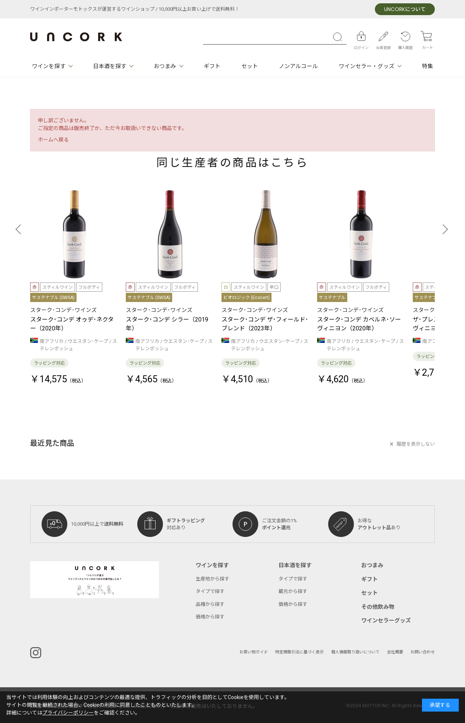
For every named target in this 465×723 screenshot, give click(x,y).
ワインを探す (48, 66)
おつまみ (165, 66)
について (405, 9)
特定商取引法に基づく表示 (299, 652)
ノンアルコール (298, 66)
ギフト (212, 66)
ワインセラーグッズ (386, 621)
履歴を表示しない (416, 444)
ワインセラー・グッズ (366, 66)
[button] (20, 229)
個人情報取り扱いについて (355, 652)
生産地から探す (212, 578)
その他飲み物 (377, 607)
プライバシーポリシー (68, 713)
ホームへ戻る (53, 140)
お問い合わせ (423, 652)
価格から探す (210, 616)
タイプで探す (210, 591)
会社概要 (395, 652)
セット (249, 66)
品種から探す (210, 604)
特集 (427, 66)
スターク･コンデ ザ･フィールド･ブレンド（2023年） (264, 324)
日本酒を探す (110, 66)
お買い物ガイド (253, 652)
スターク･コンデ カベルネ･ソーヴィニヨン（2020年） (359, 324)
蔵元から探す (292, 591)
